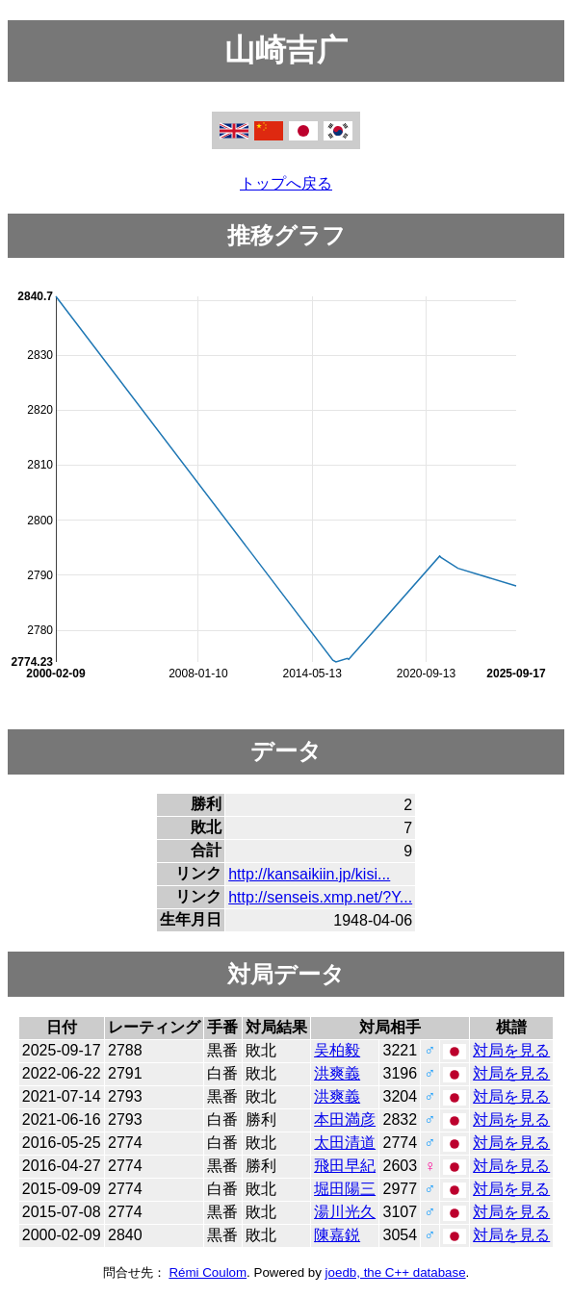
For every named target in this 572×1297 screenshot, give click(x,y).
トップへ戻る (286, 183)
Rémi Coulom (208, 1272)
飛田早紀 (345, 1165)
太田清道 (345, 1142)
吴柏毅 (337, 1050)
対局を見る (511, 1050)
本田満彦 (345, 1119)
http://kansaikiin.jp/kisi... (309, 874)
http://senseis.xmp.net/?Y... (320, 897)
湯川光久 (345, 1212)
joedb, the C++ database (395, 1272)
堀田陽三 (345, 1189)
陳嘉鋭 (337, 1235)
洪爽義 (337, 1073)
